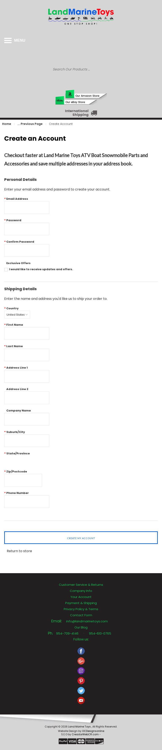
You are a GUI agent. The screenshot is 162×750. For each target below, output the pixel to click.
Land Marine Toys (79, 726)
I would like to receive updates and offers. (41, 269)
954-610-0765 (100, 633)
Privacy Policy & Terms (81, 609)
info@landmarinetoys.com (87, 621)
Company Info (81, 591)
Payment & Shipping (81, 603)
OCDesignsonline (93, 731)
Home (6, 124)
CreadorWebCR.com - (86, 734)
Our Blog (81, 627)
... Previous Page (30, 124)
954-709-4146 (67, 633)
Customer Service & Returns (81, 584)
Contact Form (81, 615)
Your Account (81, 597)
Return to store (19, 551)
